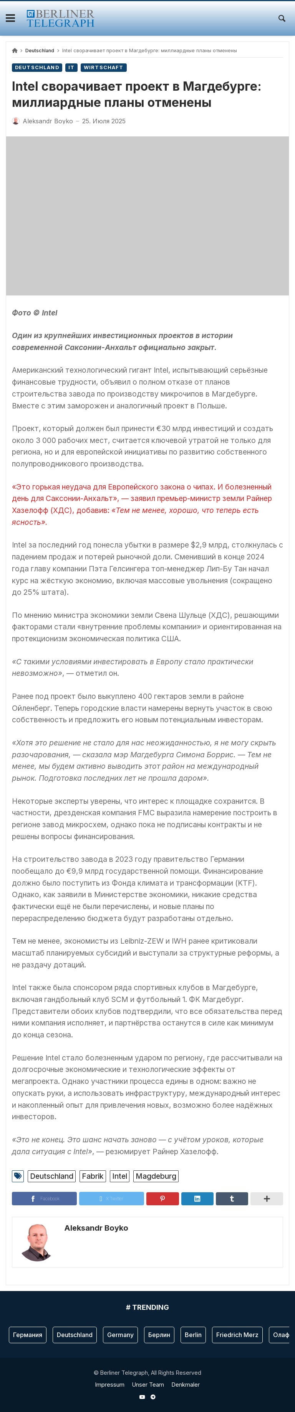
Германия (27, 1335)
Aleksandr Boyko (96, 1228)
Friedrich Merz (237, 1335)
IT (71, 67)
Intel (119, 1176)
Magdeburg (156, 1176)
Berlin (193, 1335)
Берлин (159, 1335)
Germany (120, 1335)
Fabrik (93, 1176)
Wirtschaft (104, 67)
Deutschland (39, 50)
